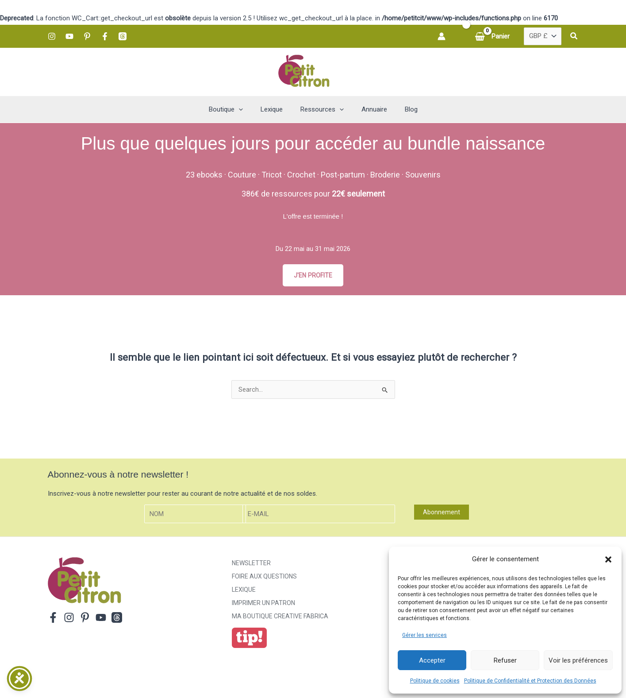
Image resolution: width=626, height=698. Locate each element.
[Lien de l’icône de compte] (441, 36)
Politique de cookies (435, 681)
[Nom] (195, 515)
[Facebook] (105, 36)
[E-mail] (319, 515)
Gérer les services (424, 635)
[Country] (542, 36)
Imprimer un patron (263, 604)
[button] (608, 559)
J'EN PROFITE (313, 275)
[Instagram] (52, 36)
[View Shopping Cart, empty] (493, 36)
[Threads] (123, 36)
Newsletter (251, 564)
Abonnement (441, 513)
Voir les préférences (578, 660)
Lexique (244, 591)
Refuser (505, 660)
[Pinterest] (87, 36)
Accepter (432, 660)
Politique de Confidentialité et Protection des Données (530, 681)
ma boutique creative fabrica (280, 617)
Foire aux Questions (264, 578)
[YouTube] (69, 36)
